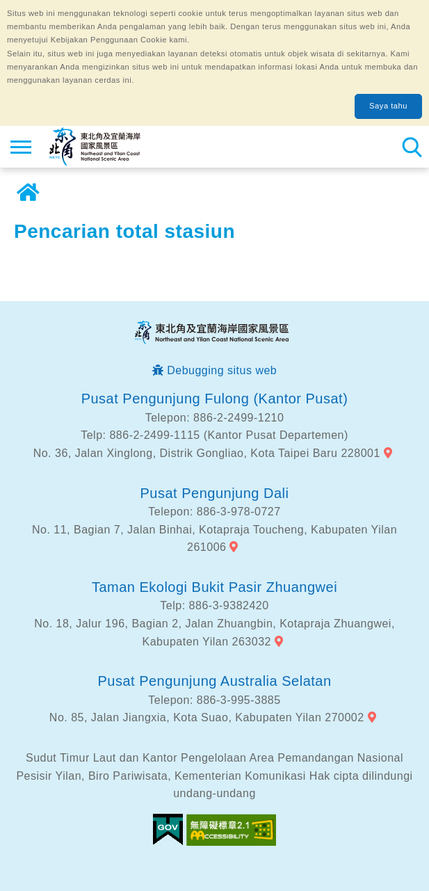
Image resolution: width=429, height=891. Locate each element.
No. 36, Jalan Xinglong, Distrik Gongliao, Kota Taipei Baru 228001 (206, 453)
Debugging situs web (222, 370)
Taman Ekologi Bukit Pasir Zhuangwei (214, 587)
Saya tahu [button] (388, 106)
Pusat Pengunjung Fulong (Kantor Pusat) (214, 398)
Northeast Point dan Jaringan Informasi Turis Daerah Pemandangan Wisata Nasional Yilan (95, 147)
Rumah (28, 193)
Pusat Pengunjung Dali (214, 493)
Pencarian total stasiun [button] (412, 147)
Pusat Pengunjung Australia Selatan (214, 681)
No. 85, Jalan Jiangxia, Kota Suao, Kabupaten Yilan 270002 (206, 717)
